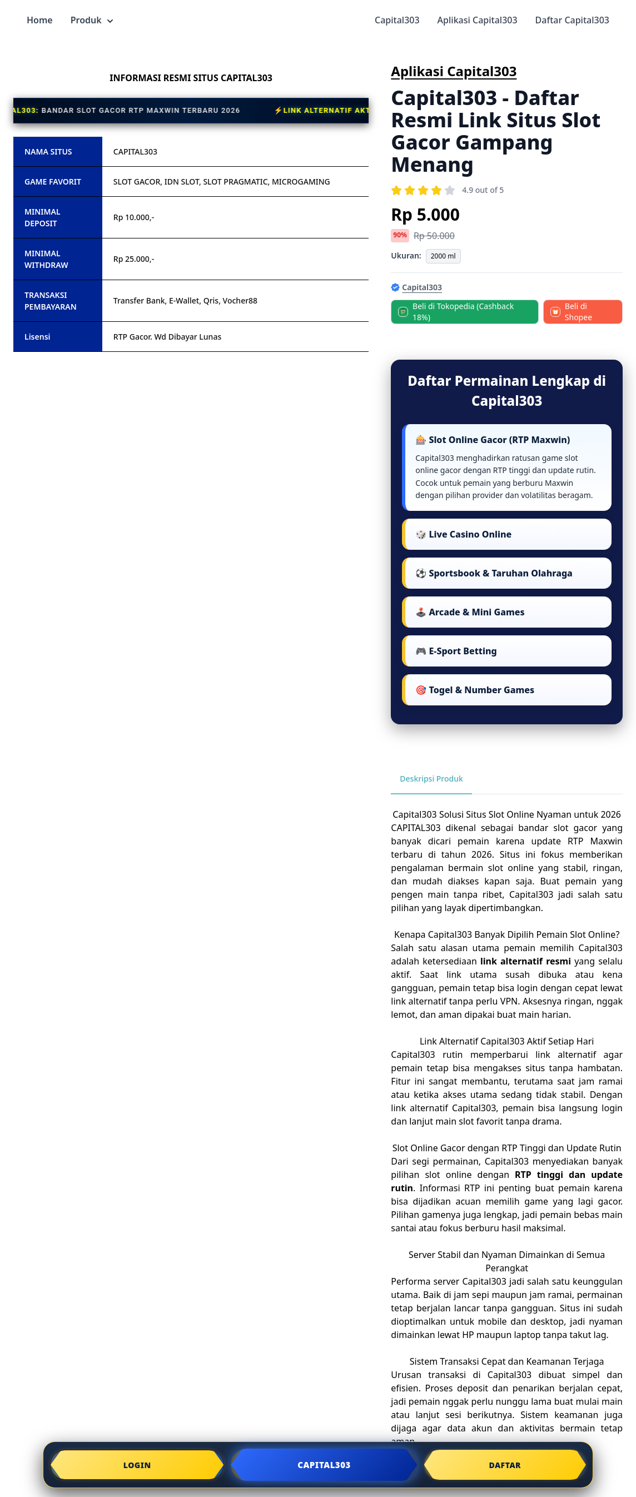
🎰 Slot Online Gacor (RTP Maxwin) (492, 440)
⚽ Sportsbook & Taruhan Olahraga (494, 573)
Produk (92, 20)
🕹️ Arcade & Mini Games (469, 612)
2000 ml (443, 256)
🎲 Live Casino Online (463, 534)
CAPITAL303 (415, 828)
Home (40, 20)
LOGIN (137, 1465)
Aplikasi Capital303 (478, 20)
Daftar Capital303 (572, 20)
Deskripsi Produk (431, 778)
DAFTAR (505, 1465)
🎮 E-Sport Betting (455, 651)
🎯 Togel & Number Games (474, 690)
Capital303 (397, 20)
